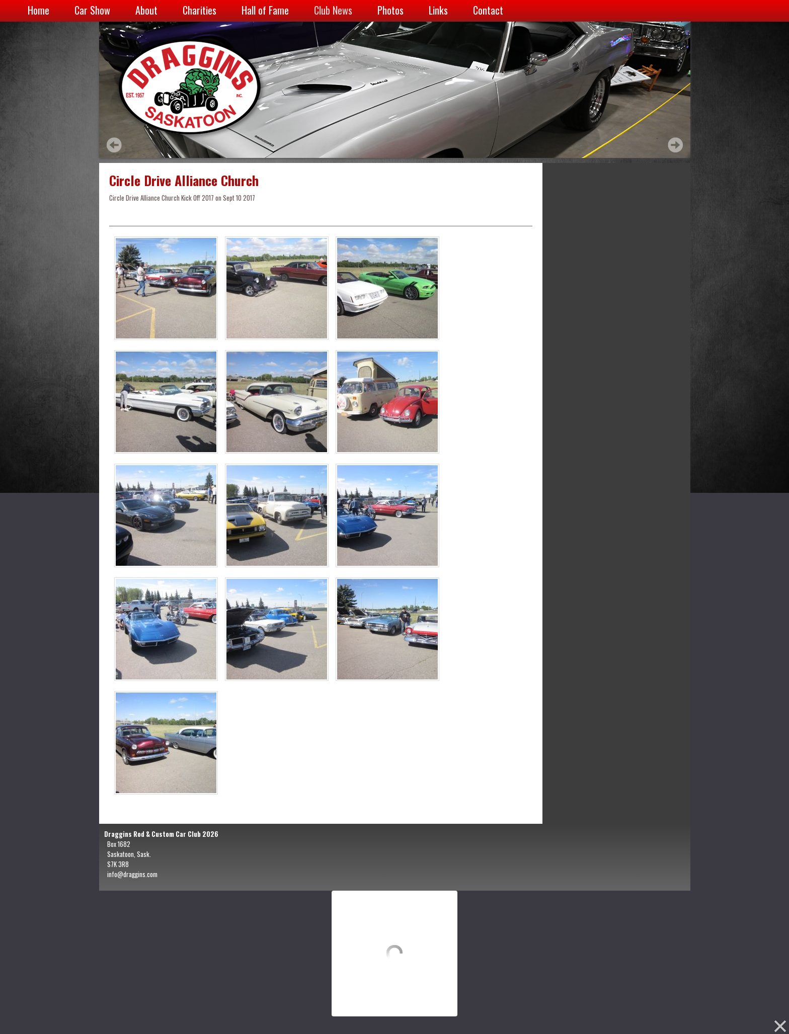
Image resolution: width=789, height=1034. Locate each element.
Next (675, 144)
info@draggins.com (132, 874)
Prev (114, 144)
